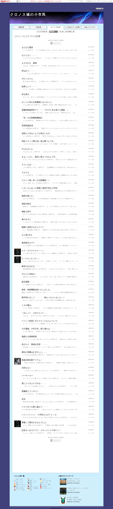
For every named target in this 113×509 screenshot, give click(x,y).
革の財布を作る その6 (73, 481)
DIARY (16, 10)
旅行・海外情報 (33, 488)
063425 (98, 8)
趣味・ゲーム (22, 1)
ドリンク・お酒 (19, 490)
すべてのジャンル (46, 488)
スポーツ (43, 479)
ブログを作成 (103, 1)
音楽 (30, 484)
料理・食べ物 (18, 488)
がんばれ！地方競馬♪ (73, 497)
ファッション (18, 481)
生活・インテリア (20, 486)
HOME (12, 10)
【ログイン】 (99, 10)
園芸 (30, 490)
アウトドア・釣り (46, 481)
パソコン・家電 (45, 484)
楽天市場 (110, 1)
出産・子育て (18, 479)
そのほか (43, 486)
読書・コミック (33, 486)
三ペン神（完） (71, 490)
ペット (30, 479)
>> (90, 1)
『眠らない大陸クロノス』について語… (78, 488)
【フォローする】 (91, 10)
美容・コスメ (18, 482)
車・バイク (44, 482)
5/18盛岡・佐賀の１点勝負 (74, 499)
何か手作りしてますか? (73, 479)
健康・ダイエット (20, 484)
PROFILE (22, 10)
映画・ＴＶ (32, 482)
